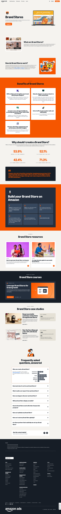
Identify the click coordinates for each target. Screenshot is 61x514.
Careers (40, 502)
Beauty (34, 465)
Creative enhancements (22, 469)
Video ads (6, 480)
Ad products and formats (8, 473)
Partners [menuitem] (48, 473)
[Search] (49, 1)
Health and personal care (36, 473)
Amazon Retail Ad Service (22, 494)
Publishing (34, 477)
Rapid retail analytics (22, 484)
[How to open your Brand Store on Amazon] (17, 254)
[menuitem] (9, 479)
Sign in (52, 1)
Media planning (21, 465)
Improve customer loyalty (8, 469)
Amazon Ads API (21, 491)
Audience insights (21, 463)
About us (6, 502)
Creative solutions (22, 467)
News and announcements (50, 470)
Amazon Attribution (22, 477)
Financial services (35, 470)
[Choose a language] (9, 458)
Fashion (34, 469)
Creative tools (21, 472)
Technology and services (23, 487)
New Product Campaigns (22, 495)
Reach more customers (8, 465)
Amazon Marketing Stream (22, 480)
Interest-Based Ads (23, 502)
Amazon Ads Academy (50, 463)
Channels (34, 484)
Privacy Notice (17, 502)
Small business (12, 1)
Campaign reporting (22, 481)
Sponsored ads (7, 474)
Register (57, 1)
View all (6, 484)
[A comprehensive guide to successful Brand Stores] (43, 254)
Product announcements (50, 465)
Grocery (34, 472)
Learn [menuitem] (48, 462)
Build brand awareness (8, 463)
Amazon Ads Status (34, 502)
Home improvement (36, 476)
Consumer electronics (36, 466)
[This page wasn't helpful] (44, 433)
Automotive (35, 463)
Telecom (34, 479)
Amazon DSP (21, 488)
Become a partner (49, 476)
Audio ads (6, 481)
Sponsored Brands (7, 477)
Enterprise (18, 1)
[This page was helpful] (47, 433)
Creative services (21, 470)
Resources (48, 466)
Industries (35, 462)
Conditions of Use (11, 502)
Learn (27, 1)
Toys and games (35, 480)
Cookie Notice (29, 502)
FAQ (47, 469)
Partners (23, 1)
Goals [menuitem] (6, 462)
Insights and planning (22, 462)
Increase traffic (7, 466)
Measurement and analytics (22, 475)
